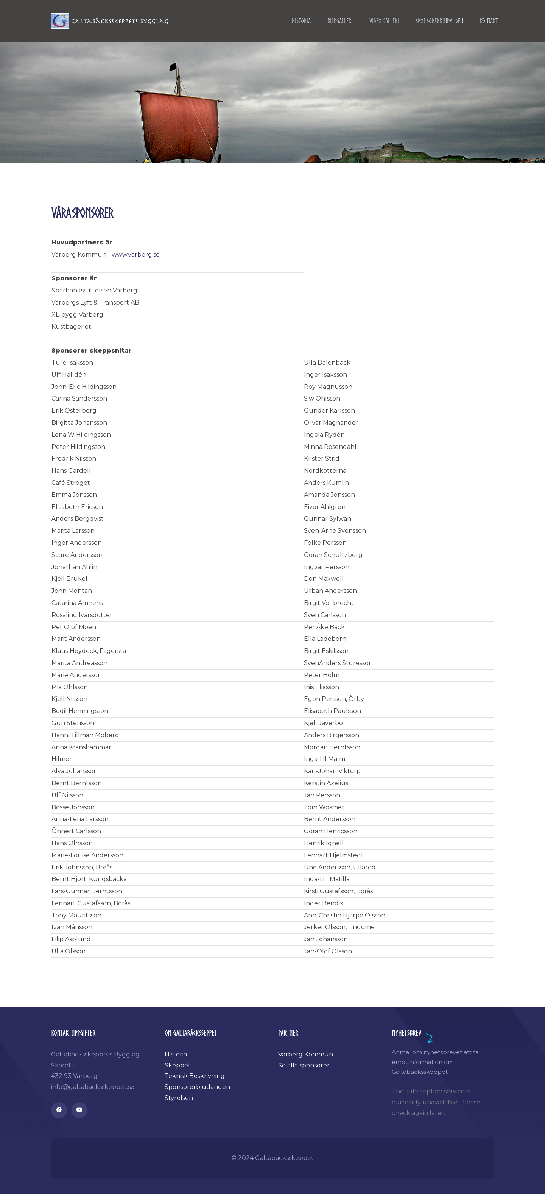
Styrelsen (179, 1097)
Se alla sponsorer (304, 1065)
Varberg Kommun (305, 1054)
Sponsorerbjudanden (197, 1086)
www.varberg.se (136, 254)
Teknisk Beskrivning (195, 1076)
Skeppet (178, 1065)
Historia (176, 1054)
